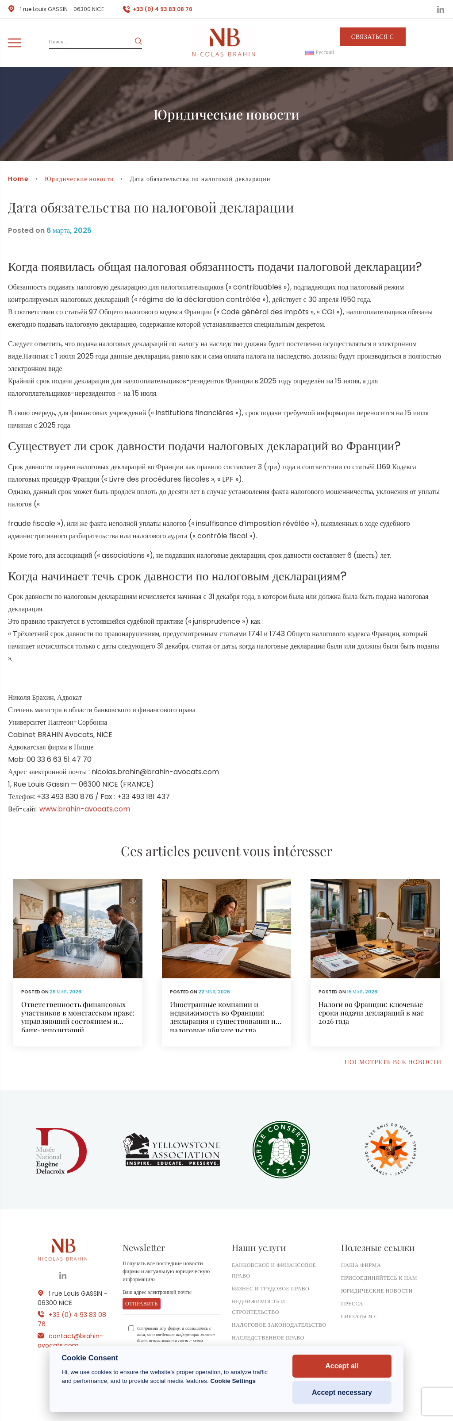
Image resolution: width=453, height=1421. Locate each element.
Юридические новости (79, 178)
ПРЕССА (352, 1303)
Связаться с (372, 36)
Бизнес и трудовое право (270, 1288)
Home (18, 178)
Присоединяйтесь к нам (379, 1278)
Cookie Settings (233, 1381)
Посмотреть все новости (393, 1062)
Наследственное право (268, 1337)
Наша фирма (361, 1265)
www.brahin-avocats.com (84, 809)
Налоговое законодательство (279, 1324)
